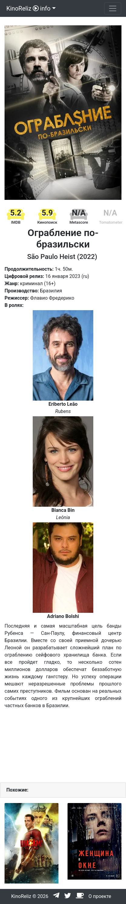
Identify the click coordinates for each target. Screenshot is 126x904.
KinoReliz (22, 8)
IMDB (15, 222)
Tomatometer (110, 222)
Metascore (79, 222)
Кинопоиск (47, 222)
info (45, 8)
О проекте (99, 896)
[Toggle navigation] (112, 8)
